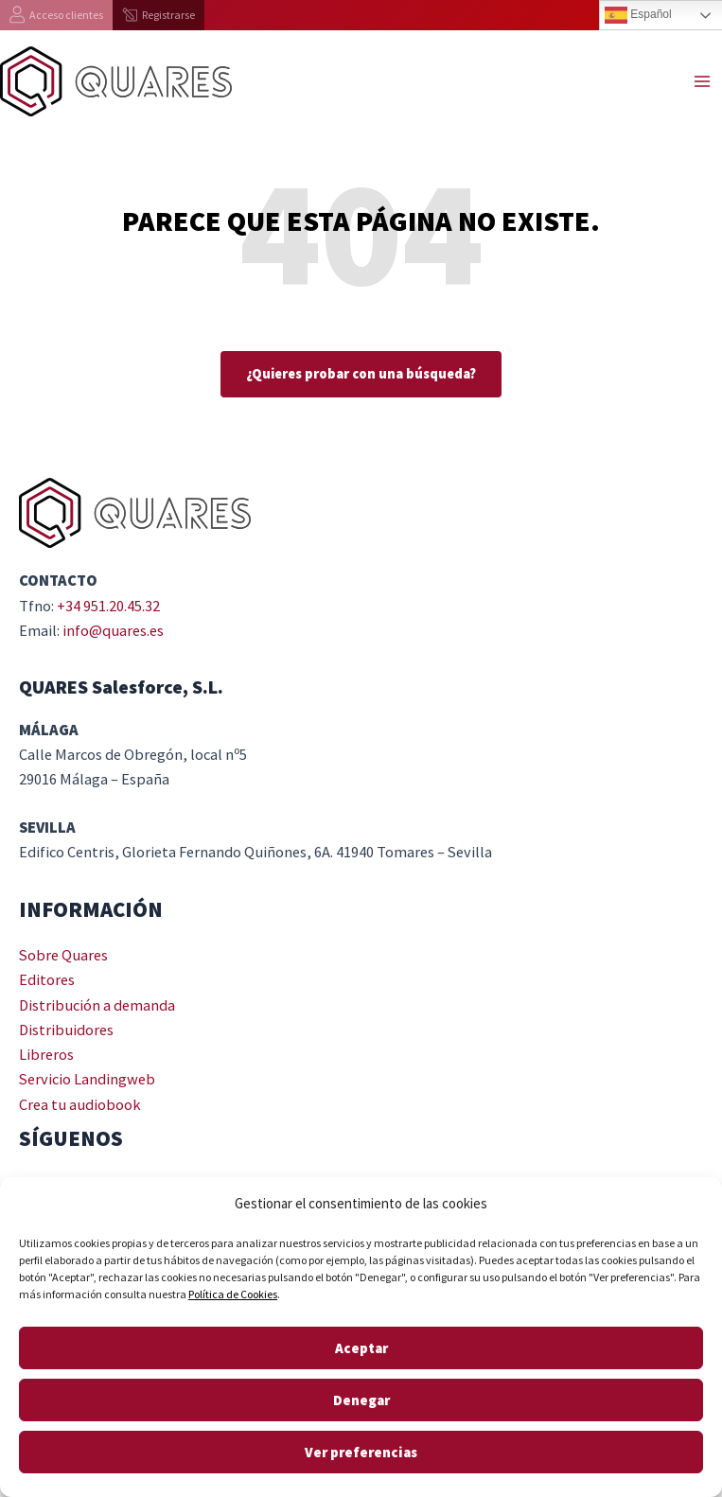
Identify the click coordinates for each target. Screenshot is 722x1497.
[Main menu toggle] (701, 82)
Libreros (46, 1054)
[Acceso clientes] (56, 15)
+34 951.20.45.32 (108, 605)
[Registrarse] (158, 15)
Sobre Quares (63, 954)
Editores (47, 979)
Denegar (361, 1400)
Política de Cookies (232, 1294)
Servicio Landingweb (87, 1078)
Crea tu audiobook (80, 1104)
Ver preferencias (361, 1452)
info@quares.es (113, 630)
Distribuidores (66, 1029)
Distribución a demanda (97, 1004)
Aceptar (361, 1348)
